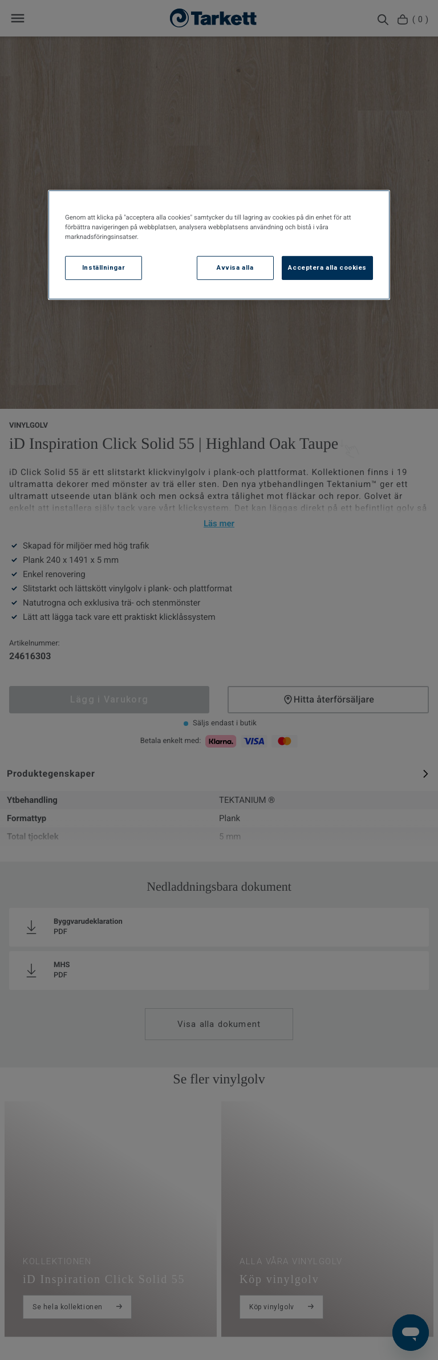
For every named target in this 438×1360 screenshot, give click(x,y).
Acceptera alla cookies (327, 267)
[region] (219, 245)
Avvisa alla (235, 267)
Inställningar (103, 267)
